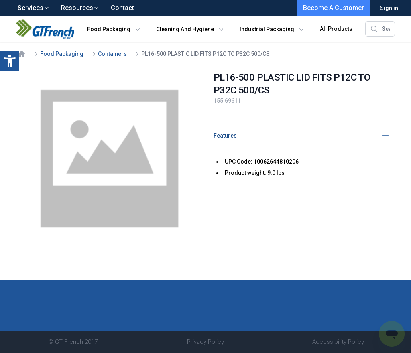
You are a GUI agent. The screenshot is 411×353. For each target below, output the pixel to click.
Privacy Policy (205, 341)
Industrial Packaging (267, 29)
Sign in (389, 8)
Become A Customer (333, 8)
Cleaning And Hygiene (185, 29)
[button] (9, 61)
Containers (112, 54)
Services (34, 8)
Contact (122, 8)
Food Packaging (108, 29)
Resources (80, 8)
